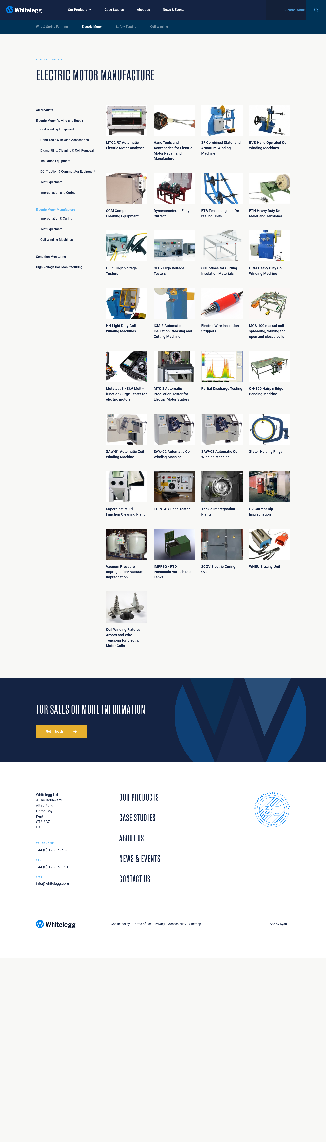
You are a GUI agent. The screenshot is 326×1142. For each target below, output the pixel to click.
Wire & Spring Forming (52, 27)
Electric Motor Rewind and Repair (59, 121)
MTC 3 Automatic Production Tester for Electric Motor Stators (174, 376)
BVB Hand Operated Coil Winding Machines (269, 127)
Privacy (160, 924)
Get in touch (54, 731)
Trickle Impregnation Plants (221, 493)
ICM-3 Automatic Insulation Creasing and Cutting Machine (174, 313)
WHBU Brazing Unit (269, 549)
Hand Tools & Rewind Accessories (64, 140)
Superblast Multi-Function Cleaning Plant (126, 493)
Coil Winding (159, 27)
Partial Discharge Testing (221, 371)
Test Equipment (51, 182)
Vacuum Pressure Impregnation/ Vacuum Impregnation (126, 554)
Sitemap (195, 924)
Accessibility (177, 924)
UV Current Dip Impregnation (269, 493)
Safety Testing (126, 27)
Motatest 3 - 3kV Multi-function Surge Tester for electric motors (126, 376)
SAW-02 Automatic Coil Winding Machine (174, 436)
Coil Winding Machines (56, 240)
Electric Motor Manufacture (55, 210)
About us (143, 10)
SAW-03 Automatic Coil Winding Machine (221, 436)
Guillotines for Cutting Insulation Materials (221, 253)
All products (44, 110)
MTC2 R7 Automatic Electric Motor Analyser (126, 127)
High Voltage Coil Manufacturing (59, 267)
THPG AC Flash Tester (174, 491)
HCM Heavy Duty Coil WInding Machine (269, 253)
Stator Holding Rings (269, 434)
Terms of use (142, 924)
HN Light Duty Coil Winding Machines (126, 310)
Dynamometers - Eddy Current (174, 195)
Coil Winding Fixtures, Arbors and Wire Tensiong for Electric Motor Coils (126, 619)
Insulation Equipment (55, 161)
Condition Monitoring (51, 257)
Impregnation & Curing (56, 218)
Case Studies (114, 10)
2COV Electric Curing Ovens (221, 551)
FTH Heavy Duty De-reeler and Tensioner (269, 195)
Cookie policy (120, 924)
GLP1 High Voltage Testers (126, 253)
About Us (131, 837)
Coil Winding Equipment (57, 129)
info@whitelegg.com (52, 884)
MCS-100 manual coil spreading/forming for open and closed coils (269, 313)
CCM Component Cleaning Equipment (126, 195)
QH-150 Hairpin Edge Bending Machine (269, 373)
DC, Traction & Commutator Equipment (67, 171)
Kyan (283, 924)
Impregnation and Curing (58, 193)
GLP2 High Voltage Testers (174, 253)
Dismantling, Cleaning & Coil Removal (67, 150)
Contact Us (292, 10)
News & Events (173, 10)
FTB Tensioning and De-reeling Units (221, 195)
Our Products (77, 10)
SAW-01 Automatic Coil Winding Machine (126, 436)
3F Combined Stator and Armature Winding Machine (221, 130)
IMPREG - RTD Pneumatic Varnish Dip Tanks (174, 554)
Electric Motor (92, 27)
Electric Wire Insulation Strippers (221, 310)
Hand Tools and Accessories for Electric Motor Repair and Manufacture (174, 133)
